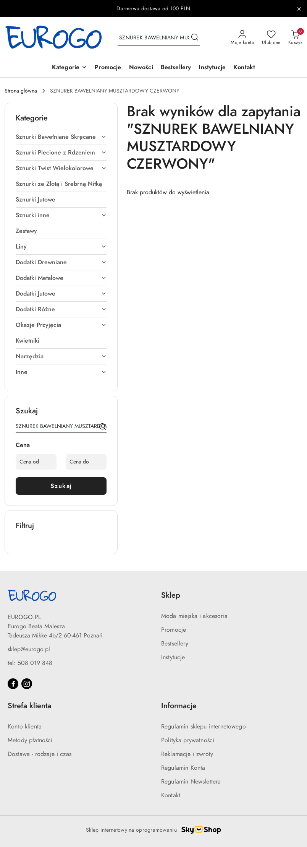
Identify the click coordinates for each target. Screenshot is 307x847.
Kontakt (170, 795)
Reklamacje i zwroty (187, 754)
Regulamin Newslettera (191, 781)
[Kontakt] (244, 68)
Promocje (173, 630)
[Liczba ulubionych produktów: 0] (271, 37)
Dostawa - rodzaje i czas (39, 754)
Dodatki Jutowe (61, 293)
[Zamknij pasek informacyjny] (299, 8)
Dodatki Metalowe (61, 278)
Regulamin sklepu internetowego (203, 726)
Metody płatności (30, 740)
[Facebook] (13, 683)
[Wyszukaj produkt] (159, 38)
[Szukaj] (103, 427)
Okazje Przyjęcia (61, 325)
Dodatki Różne (61, 309)
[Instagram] (26, 683)
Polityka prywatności (187, 740)
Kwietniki (27, 341)
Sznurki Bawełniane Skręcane (61, 137)
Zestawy (26, 231)
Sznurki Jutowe (35, 199)
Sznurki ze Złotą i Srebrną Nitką (59, 184)
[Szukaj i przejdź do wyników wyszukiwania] (194, 38)
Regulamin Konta (183, 768)
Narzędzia (61, 356)
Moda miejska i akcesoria (194, 616)
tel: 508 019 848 (30, 663)
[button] (69, 68)
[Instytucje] (212, 68)
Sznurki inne (61, 215)
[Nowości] (141, 68)
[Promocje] (108, 68)
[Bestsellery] (176, 68)
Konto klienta (25, 726)
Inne (61, 372)
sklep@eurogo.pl (29, 649)
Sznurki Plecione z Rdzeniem (61, 152)
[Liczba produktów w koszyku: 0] (295, 37)
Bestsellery (174, 643)
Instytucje (173, 657)
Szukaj (61, 486)
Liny (61, 246)
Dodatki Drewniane (61, 262)
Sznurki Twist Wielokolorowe (61, 168)
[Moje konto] (242, 37)
